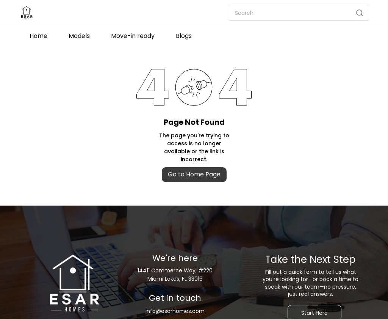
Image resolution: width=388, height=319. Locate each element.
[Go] (358, 12)
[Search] (289, 12)
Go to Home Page (194, 174)
